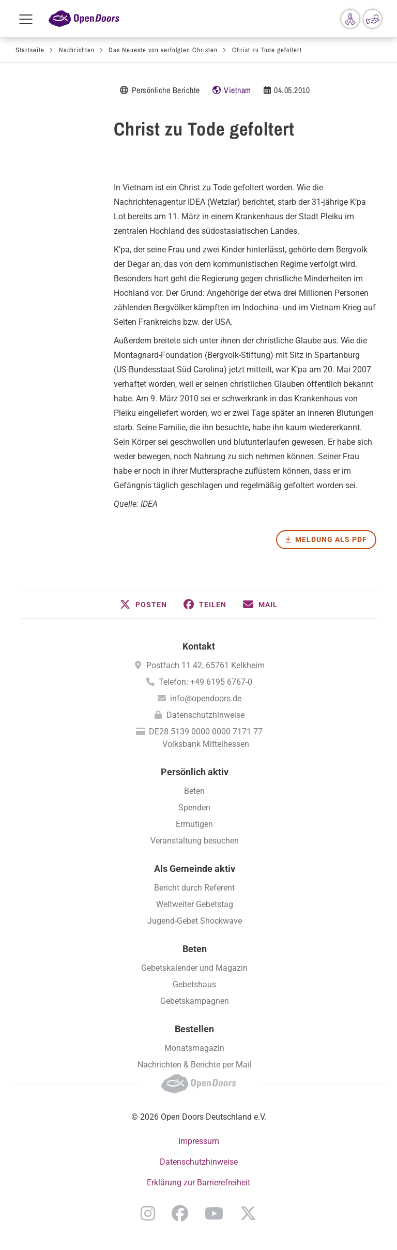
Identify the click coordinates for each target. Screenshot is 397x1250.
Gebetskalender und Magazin (194, 968)
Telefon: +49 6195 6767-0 (205, 682)
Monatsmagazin (194, 1048)
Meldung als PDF (331, 539)
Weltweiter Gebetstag (194, 904)
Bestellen (194, 1028)
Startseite (30, 50)
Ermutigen (194, 824)
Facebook (179, 1213)
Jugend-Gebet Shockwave (194, 921)
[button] (143, 604)
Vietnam (237, 90)
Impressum (198, 1141)
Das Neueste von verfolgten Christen (163, 50)
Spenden (194, 807)
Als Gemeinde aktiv (194, 868)
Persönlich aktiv (194, 771)
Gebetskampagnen (194, 1001)
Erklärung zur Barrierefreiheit (198, 1182)
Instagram (147, 1213)
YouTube (214, 1213)
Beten (194, 791)
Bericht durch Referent (194, 888)
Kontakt (198, 646)
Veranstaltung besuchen (194, 841)
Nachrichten (77, 50)
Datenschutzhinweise (205, 715)
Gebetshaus (194, 984)
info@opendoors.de (205, 698)
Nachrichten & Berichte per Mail (195, 1065)
